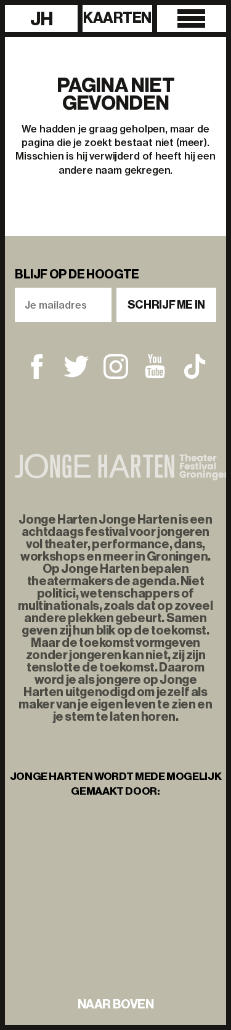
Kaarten (117, 17)
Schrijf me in (166, 305)
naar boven (116, 1004)
